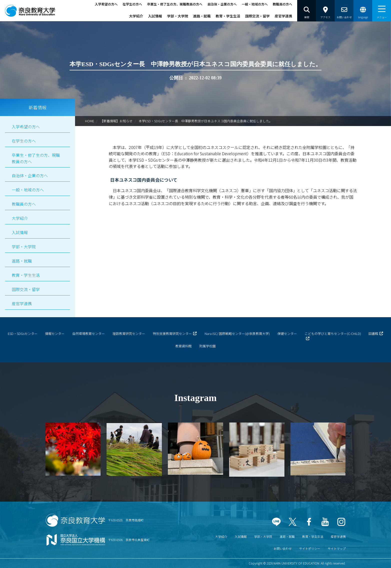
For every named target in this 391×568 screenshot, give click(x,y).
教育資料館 (183, 346)
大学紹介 (136, 15)
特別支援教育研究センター (172, 333)
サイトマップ (337, 548)
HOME (89, 121)
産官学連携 (283, 15)
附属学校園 (207, 346)
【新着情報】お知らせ (116, 121)
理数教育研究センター (129, 333)
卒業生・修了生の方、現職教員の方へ (174, 4)
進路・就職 (202, 15)
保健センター (287, 333)
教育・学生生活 (228, 15)
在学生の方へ (132, 4)
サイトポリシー (309, 548)
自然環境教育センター (88, 333)
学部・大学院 (177, 15)
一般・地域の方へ (255, 4)
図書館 (373, 333)
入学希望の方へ (106, 4)
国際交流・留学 (257, 15)
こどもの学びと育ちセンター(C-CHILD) (333, 333)
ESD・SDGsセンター (23, 333)
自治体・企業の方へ (222, 4)
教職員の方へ (282, 4)
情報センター (55, 333)
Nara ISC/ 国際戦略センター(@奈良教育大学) (237, 333)
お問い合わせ (283, 548)
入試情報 (155, 15)
